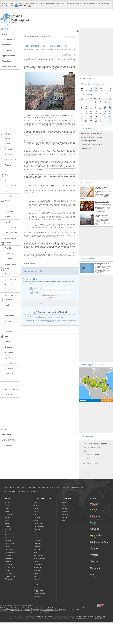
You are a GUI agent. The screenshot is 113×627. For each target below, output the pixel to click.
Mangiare (65, 502)
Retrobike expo (85, 148)
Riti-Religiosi (9, 558)
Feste (7, 511)
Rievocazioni (9, 579)
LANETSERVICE (100, 618)
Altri (77, 31)
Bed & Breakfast (11, 233)
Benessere (9, 284)
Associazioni (9, 316)
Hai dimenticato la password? (50, 331)
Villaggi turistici (10, 238)
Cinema (7, 508)
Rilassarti (65, 514)
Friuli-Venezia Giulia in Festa (100, 543)
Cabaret (7, 517)
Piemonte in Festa (100, 517)
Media (7, 305)
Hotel (7, 206)
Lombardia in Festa (100, 536)
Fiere (7, 520)
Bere (63, 505)
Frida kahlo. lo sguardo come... (91, 133)
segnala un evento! (63, 610)
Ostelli (7, 222)
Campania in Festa (100, 568)
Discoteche (9, 253)
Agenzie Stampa (11, 358)
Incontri (7, 532)
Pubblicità (97, 616)
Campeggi (9, 211)
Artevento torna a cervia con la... (91, 144)
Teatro (7, 505)
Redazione (6, 434)
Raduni (7, 570)
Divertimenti (9, 259)
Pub (6, 170)
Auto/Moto (9, 352)
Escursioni (8, 564)
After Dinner (9, 196)
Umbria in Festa (100, 556)
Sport (7, 384)
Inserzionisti (7, 445)
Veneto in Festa (100, 549)
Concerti (8, 529)
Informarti (65, 517)
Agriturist (8, 154)
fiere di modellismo (91, 455)
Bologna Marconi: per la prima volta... (102, 264)
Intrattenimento (10, 538)
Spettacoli (8, 332)
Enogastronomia (10, 567)
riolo (85, 451)
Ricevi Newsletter (77, 487)
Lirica (7, 523)
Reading (8, 561)
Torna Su (105, 482)
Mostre (7, 526)
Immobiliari (9, 373)
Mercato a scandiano (92, 447)
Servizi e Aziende (11, 389)
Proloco (8, 321)
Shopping (8, 347)
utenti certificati (11, 612)
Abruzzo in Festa (100, 530)
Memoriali (8, 573)
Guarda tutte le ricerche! (89, 464)
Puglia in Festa (100, 510)
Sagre (7, 502)
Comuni (8, 310)
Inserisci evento (21, 487)
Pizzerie (8, 165)
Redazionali (66, 487)
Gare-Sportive (9, 549)
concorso (87, 458)
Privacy (104, 616)
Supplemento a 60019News (43, 616)
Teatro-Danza (9, 544)
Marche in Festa (100, 504)
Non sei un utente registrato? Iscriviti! (50, 348)
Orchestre (8, 342)
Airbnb (7, 144)
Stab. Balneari (10, 290)
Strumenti (8, 395)
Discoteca (8, 541)
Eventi (12, 487)
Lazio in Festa (100, 523)
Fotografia (9, 379)
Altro (63, 520)
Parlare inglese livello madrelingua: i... (101, 188)
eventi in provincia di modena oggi (97, 444)
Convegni (8, 555)
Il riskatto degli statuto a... (89, 141)
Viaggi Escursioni (11, 363)
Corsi (7, 546)
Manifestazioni (10, 552)
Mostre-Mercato (10, 576)
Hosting (79, 618)
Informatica (9, 368)
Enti (6, 326)
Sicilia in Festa (100, 575)
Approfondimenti (55, 487)
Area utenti (31, 487)
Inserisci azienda (43, 487)
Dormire (64, 508)
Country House (10, 160)
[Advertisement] (21, 49)
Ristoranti (8, 149)
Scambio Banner (8, 440)
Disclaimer (90, 616)
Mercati (7, 535)
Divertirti (64, 511)
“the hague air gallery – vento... (91, 137)
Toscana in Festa (100, 562)
